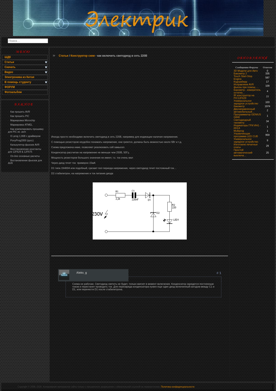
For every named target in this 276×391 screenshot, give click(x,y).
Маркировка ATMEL (20, 124)
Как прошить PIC (18, 116)
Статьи (63, 55)
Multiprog (239, 130)
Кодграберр (240, 81)
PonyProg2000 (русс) (20, 140)
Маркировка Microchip (21, 120)
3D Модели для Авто (246, 70)
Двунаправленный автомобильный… (244, 110)
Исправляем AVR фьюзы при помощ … (246, 85)
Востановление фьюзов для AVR (25, 161)
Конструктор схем (83, 55)
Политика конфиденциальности (177, 387)
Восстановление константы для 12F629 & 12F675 (24, 150)
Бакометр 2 (240, 73)
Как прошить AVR (19, 111)
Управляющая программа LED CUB (246, 135)
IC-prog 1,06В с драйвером (24, 136)
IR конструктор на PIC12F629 (244, 96)
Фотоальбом (13, 92)
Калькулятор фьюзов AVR (23, 144)
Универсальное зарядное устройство (246, 102)
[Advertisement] (139, 97)
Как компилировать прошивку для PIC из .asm (25, 130)
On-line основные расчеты (24, 156)
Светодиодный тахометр (242, 121)
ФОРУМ (10, 87)
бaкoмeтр (239, 106)
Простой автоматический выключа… (243, 153)
